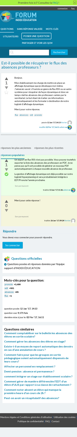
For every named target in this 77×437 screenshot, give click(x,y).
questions (6, 29)
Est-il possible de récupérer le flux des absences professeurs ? (34, 65)
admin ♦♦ (63, 127)
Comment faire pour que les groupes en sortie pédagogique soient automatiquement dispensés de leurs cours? (36, 358)
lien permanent (21, 186)
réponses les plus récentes (48, 147)
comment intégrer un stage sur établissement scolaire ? (38, 376)
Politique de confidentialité (31, 421)
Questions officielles (23, 258)
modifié (49, 127)
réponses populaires (12, 154)
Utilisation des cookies (65, 417)
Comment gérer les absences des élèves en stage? (35, 341)
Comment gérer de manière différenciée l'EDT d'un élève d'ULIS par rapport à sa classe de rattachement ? (37, 383)
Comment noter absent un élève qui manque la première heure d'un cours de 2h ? (32, 391)
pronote (38, 115)
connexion (63, 8)
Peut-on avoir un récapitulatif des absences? (31, 398)
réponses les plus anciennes (16, 147)
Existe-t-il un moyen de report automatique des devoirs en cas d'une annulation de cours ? (38, 348)
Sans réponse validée (29, 29)
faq (73, 8)
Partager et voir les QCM (37, 43)
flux (16, 115)
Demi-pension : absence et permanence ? (29, 371)
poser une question (36, 36)
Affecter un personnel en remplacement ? (29, 366)
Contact (55, 421)
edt (31, 115)
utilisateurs (10, 36)
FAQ (47, 421)
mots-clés (52, 29)
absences (24, 115)
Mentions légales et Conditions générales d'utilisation (26, 417)
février (64, 122)
